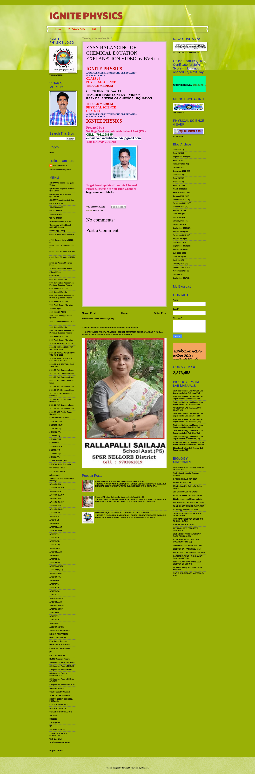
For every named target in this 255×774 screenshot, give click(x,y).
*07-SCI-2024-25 (56, 207)
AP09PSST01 (55, 577)
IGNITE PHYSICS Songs (59, 648)
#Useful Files (54, 272)
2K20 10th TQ (55, 428)
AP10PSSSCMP (56, 609)
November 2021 (179, 203)
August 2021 (178, 210)
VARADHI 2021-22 (57, 730)
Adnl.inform (54, 475)
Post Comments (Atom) (104, 319)
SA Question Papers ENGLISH (62, 666)
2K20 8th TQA (55, 439)
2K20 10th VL (55, 432)
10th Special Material (58, 327)
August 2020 (178, 232)
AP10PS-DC (54, 591)
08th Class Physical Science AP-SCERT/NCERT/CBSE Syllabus (122, 513)
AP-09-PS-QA (55, 506)
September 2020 (180, 228)
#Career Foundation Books (60, 269)
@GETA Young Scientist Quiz (61, 200)
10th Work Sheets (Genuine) (61, 340)
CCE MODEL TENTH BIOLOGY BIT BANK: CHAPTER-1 (187, 557)
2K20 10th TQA (55, 421)
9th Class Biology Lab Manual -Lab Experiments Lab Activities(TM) (188, 438)
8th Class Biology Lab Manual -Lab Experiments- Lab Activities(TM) (188, 403)
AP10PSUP (54, 613)
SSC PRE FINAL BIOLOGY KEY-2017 (188, 502)
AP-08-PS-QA (55, 491)
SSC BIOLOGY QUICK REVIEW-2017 (188, 506)
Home (57, 29)
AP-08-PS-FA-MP (56, 488)
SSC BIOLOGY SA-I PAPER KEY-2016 (189, 553)
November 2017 (179, 271)
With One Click (55, 739)
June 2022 (177, 178)
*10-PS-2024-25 (55, 218)
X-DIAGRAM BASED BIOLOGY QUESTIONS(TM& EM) (186, 541)
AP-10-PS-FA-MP (56, 509)
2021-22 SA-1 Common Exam (61, 386)
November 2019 (179, 235)
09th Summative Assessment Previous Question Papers (61, 297)
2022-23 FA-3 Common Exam (61, 405)
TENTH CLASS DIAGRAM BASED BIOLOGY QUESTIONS (187, 563)
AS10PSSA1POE (56, 627)
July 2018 (177, 253)
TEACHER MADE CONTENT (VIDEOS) (113, 94)
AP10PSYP (54, 620)
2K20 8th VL (54, 443)
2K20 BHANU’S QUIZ (58, 461)
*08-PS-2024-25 (55, 211)
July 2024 (177, 150)
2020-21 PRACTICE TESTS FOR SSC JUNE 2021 (60, 360)
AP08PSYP (54, 538)
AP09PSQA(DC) (56, 566)
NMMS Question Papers (59, 659)
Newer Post (89, 313)
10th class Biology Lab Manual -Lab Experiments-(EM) (188, 449)
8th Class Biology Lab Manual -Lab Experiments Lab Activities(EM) (188, 426)
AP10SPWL (54, 623)
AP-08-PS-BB (55, 484)
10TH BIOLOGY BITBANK (184, 525)
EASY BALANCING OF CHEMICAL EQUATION (119, 98)
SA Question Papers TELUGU (61, 685)
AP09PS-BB (54, 541)
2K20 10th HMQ (56, 425)
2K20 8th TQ (54, 436)
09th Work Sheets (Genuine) (61, 305)
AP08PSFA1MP (55, 527)
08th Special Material (58, 279)
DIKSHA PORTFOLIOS (58, 634)
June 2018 (177, 257)
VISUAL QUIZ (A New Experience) (58, 734)
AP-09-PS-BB (55, 498)
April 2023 (177, 160)
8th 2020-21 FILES (57, 468)
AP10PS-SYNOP (56, 598)
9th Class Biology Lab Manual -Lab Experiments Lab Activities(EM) (188, 432)
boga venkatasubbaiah (100, 192)
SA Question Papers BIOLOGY (62, 662)
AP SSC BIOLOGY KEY (183, 483)
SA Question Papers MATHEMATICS (58, 674)
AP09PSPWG (55, 563)
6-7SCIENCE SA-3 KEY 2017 (185, 479)
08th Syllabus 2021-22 (58, 288)
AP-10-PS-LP (54, 513)
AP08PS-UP (54, 520)
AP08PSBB (54, 523)
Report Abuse (56, 750)
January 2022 (178, 196)
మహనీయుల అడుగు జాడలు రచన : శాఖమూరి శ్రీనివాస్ (187, 348)
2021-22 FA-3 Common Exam (61, 377)
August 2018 (178, 249)
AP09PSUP (54, 580)
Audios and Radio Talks (59, 630)
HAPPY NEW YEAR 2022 (59, 645)
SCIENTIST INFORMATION (60, 712)
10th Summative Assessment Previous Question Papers (61, 332)
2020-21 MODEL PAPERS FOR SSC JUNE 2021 (62, 354)
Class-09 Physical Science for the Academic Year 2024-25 (119, 481)
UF (50, 726)
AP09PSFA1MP (55, 552)
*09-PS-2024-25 (55, 214)
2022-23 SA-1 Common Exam (61, 408)
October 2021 (178, 207)
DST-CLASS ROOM (57, 638)
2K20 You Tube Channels (60, 464)
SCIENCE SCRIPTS (57, 708)
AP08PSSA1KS (55, 531)
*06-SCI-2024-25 (56, 204)
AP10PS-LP (54, 595)
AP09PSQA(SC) (56, 570)
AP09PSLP (54, 555)
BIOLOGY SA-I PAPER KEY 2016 (187, 549)
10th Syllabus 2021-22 (58, 336)
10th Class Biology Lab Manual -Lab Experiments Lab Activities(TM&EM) (188, 443)
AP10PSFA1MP (55, 602)
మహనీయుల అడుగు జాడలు (59, 742)
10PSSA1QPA (55, 308)
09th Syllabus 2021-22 (58, 301)
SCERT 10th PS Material (59, 695)
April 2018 (177, 260)
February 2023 (179, 164)
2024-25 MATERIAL (82, 29)
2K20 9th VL (54, 457)
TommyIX (126, 768)
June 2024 (177, 153)
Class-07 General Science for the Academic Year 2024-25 (110, 327)
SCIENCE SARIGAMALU (59, 705)
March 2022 (178, 189)
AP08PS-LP (54, 516)
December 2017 (179, 267)
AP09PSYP (54, 588)
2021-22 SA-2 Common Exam (61, 390)
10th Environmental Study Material (187, 499)
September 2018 (180, 246)
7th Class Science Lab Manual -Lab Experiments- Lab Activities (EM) (188, 420)
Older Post (160, 313)
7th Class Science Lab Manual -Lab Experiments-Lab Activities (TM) (188, 398)
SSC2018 (53, 719)
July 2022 (177, 175)
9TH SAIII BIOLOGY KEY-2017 (185, 492)
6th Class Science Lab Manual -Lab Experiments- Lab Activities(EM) (188, 415)
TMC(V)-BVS (98, 211)
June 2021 (177, 214)
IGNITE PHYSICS (86, 15)
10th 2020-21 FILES (57, 312)
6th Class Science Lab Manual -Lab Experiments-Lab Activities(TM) (188, 392)
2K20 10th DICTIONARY (59, 418)
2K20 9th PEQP (55, 446)
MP (50, 652)
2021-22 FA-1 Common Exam (61, 370)
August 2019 (178, 239)
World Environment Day (184, 84)
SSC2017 (53, 715)
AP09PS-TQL (54, 548)
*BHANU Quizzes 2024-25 (60, 221)
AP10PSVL (54, 616)
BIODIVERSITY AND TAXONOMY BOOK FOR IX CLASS (187, 535)
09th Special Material (58, 292)
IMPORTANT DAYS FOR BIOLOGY (187, 545)
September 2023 (180, 157)
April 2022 (177, 185)
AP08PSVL (54, 534)
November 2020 (179, 224)
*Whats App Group (57, 231)
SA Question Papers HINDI (60, 670)
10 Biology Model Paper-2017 (185, 510)
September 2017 (180, 278)
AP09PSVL (54, 584)
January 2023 (178, 167)
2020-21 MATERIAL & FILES (61, 344)
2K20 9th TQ (54, 450)
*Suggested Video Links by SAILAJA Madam (60, 226)
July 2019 (177, 242)
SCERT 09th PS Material (59, 692)
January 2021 (178, 221)
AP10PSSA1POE (56, 605)
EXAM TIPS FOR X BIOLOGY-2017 (187, 495)
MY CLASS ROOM (57, 655)
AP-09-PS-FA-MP (56, 502)
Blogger (144, 768)
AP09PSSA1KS (55, 573)
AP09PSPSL (54, 559)
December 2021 (179, 200)
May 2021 (177, 217)
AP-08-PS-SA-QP (56, 495)
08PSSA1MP (54, 276)
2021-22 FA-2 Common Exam (61, 374)
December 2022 (179, 171)
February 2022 (179, 192)
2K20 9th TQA (55, 453)
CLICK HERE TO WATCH (104, 91)
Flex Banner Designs (58, 641)
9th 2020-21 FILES (57, 471)
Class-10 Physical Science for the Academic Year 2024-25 (119, 497)
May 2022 (177, 182)
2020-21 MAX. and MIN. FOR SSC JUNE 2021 (61, 348)
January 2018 (178, 264)
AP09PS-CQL (55, 545)
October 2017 (178, 274)
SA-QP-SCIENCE (56, 688)
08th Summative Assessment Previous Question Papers (61, 284)
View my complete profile (60, 170)
